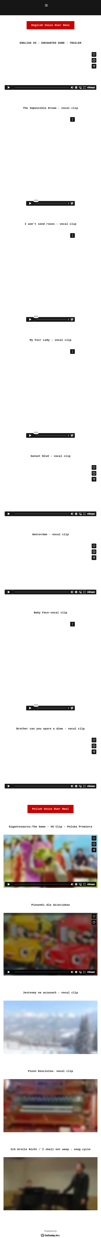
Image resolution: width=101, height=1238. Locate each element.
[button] (50, 5)
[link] (50, 1235)
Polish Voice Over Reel (50, 809)
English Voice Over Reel (50, 25)
